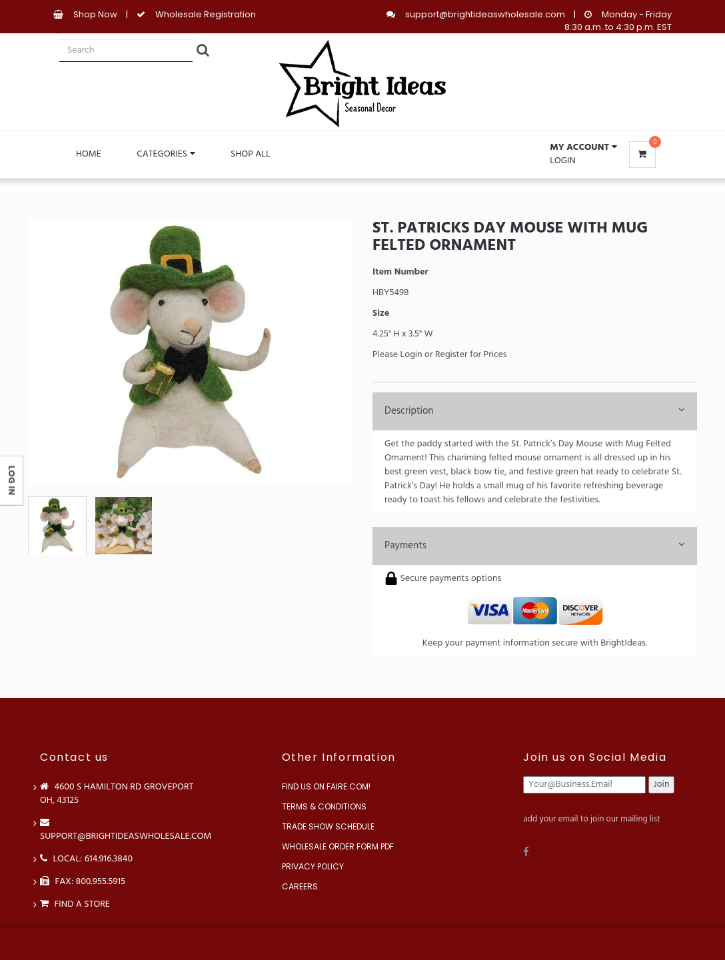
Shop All (251, 154)
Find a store (75, 904)
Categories (166, 154)
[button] (583, 148)
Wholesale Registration (205, 14)
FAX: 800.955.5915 (82, 881)
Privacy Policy (313, 866)
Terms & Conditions (324, 806)
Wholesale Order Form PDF (338, 846)
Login (563, 161)
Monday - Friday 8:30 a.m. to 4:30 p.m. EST (618, 20)
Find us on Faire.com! (326, 786)
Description (534, 411)
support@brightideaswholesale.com (485, 14)
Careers (300, 886)
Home (88, 154)
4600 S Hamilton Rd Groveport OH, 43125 (116, 793)
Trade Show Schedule (328, 826)
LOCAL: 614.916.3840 (86, 859)
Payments (534, 546)
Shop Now (95, 14)
